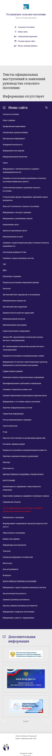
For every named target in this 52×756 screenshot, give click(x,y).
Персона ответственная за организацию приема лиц (24, 438)
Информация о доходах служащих (17, 212)
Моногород (7, 563)
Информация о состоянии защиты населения (21, 402)
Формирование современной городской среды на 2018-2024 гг (25, 525)
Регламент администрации (14, 444)
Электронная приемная (27, 37)
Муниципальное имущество (14, 301)
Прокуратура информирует (14, 139)
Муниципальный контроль (14, 319)
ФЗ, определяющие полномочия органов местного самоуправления (23, 348)
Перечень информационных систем (17, 408)
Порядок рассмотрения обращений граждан (21, 282)
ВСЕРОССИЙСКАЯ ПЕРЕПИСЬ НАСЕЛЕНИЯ (19, 581)
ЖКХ (5, 270)
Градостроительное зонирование (16, 331)
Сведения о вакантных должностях (17, 389)
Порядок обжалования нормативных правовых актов (25, 396)
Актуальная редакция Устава (14, 252)
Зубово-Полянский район (26, 18)
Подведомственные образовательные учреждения (23, 377)
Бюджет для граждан (11, 539)
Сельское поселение (11, 114)
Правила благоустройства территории (18, 313)
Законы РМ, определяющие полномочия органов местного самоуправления (23, 338)
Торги (5, 163)
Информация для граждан (13, 151)
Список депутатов (10, 426)
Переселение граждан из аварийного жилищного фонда (26, 496)
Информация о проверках (13, 517)
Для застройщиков (10, 569)
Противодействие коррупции (15, 307)
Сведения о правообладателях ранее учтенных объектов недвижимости (26, 244)
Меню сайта (23, 32)
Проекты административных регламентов (20, 606)
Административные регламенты (16, 600)
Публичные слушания (12, 276)
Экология (7, 289)
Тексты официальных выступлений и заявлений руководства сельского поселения (23, 509)
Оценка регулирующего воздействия (18, 557)
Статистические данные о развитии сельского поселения (21, 189)
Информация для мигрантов (14, 545)
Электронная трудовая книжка (15, 132)
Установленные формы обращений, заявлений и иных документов (25, 198)
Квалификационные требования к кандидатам (22, 383)
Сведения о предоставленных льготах (18, 258)
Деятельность (8, 468)
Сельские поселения (26, 27)
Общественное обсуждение (14, 533)
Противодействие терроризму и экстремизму (21, 295)
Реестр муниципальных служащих (17, 420)
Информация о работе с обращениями (18, 618)
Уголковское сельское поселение (26, 14)
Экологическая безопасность (14, 594)
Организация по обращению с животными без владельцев (22, 488)
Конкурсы (7, 575)
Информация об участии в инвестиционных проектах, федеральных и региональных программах (25, 363)
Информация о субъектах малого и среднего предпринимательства (21, 170)
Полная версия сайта (26, 41)
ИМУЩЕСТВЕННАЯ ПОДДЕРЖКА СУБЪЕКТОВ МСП (23, 474)
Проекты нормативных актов (15, 231)
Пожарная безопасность (12, 145)
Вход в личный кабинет (27, 46)
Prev (4, 721)
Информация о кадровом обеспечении (18, 612)
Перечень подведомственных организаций (20, 456)
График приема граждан (13, 371)
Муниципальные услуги (13, 237)
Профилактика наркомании (14, 126)
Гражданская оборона (12, 502)
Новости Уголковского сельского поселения (21, 206)
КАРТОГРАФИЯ (9, 480)
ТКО (4, 264)
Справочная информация (13, 414)
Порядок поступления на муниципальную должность (25, 450)
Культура (6, 462)
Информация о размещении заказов (17, 219)
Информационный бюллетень (15, 157)
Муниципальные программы (15, 325)
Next (47, 721)
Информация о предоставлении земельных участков (24, 587)
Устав (5, 432)
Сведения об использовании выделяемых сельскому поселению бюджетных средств (24, 180)
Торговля (6, 551)
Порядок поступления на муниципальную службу (23, 356)
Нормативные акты (11, 225)
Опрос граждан (9, 120)
